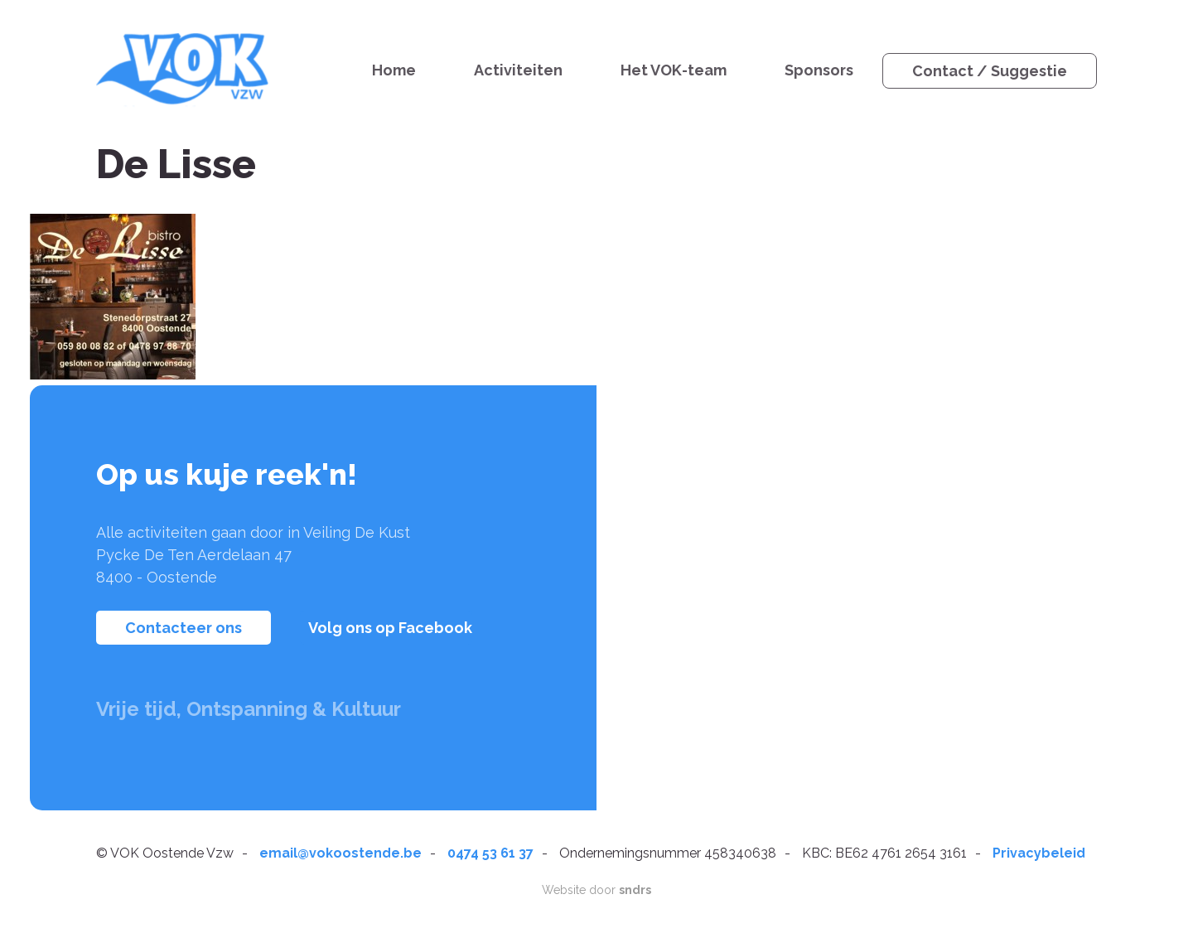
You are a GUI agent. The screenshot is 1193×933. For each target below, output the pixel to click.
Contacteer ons (183, 627)
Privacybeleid (1039, 853)
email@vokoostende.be (340, 853)
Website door (596, 890)
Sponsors (819, 70)
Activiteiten (518, 70)
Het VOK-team (674, 70)
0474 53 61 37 (490, 853)
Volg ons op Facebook (390, 627)
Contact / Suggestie (989, 71)
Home (394, 70)
